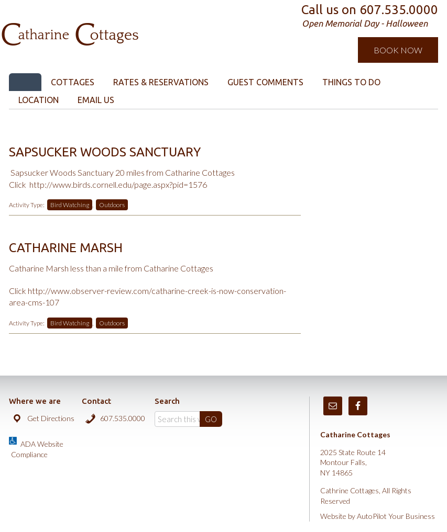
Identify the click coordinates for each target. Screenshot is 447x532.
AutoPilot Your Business (396, 516)
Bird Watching (69, 205)
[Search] (188, 419)
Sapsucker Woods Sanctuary (105, 152)
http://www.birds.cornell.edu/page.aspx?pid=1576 (118, 184)
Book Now (398, 50)
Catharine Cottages (120, 21)
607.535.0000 (122, 418)
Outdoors (112, 205)
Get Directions (50, 418)
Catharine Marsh (66, 248)
